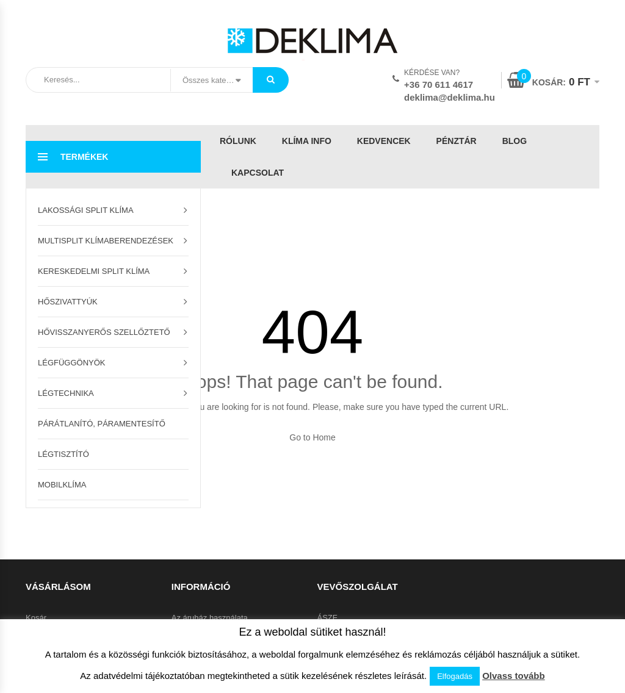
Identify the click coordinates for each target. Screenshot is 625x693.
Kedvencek (384, 141)
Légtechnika (66, 393)
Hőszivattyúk (68, 301)
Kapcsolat (257, 173)
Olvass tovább (513, 675)
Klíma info (306, 141)
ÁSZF (327, 617)
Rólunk (238, 141)
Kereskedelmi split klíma (94, 271)
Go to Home (312, 437)
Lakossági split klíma (86, 210)
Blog (514, 141)
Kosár (36, 617)
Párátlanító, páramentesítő (101, 423)
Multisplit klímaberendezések (105, 240)
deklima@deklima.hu (449, 97)
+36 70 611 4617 (438, 84)
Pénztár (456, 141)
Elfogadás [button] (454, 676)
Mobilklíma (62, 484)
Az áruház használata (210, 617)
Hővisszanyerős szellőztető (104, 332)
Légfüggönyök (72, 362)
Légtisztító (63, 454)
